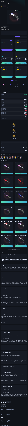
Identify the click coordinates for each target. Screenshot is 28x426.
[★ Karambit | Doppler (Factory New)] (14, 32)
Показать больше (3, 27)
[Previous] (10, 80)
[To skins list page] (6, 3)
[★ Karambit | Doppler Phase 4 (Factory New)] (17, 89)
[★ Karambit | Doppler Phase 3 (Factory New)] (10, 89)
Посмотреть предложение (7, 49)
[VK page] (6, 402)
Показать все (14, 249)
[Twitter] (1, 402)
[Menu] (26, 1)
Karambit (25, 143)
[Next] (18, 80)
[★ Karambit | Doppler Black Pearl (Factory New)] (17, 85)
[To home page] (2, 3)
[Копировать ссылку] (26, 40)
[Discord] (8, 402)
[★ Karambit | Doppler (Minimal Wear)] (14, 34)
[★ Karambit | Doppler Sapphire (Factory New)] (10, 85)
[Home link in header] (2, 1)
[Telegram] (4, 402)
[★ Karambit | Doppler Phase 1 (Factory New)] (24, 85)
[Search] (24, 1)
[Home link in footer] (14, 400)
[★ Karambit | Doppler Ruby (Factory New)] (4, 85)
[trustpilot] (10, 402)
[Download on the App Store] (3, 405)
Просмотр (7, 173)
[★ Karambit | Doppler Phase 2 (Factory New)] (4, 89)
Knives (26, 141)
